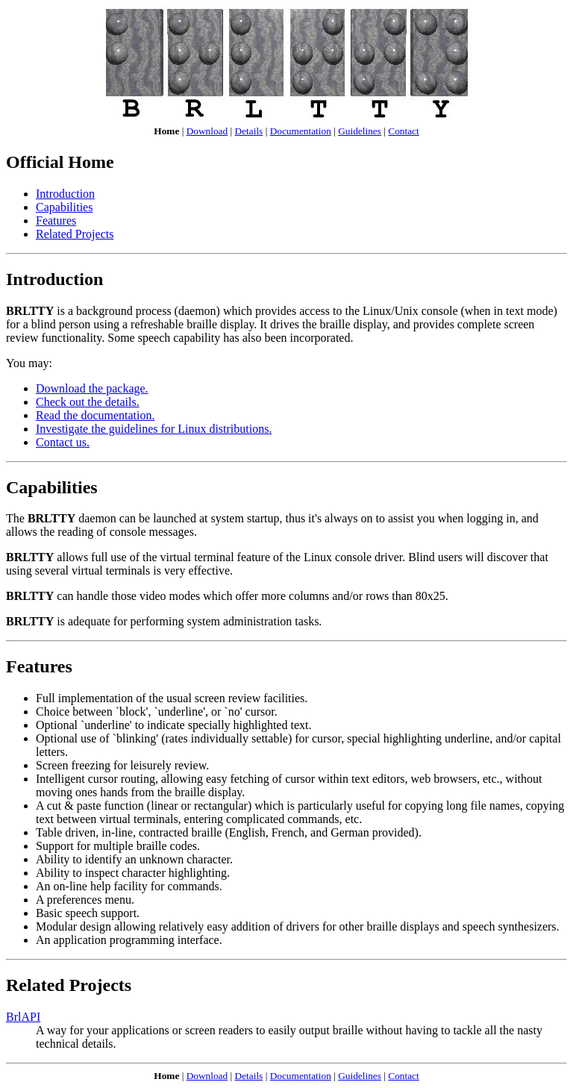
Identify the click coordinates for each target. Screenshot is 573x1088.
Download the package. (92, 388)
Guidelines (359, 131)
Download (207, 131)
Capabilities (64, 207)
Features (56, 220)
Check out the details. (88, 402)
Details (249, 131)
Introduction (65, 193)
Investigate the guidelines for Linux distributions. (154, 428)
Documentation (300, 131)
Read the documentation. (95, 415)
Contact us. (63, 442)
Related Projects (74, 234)
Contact (403, 131)
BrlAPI (23, 1016)
